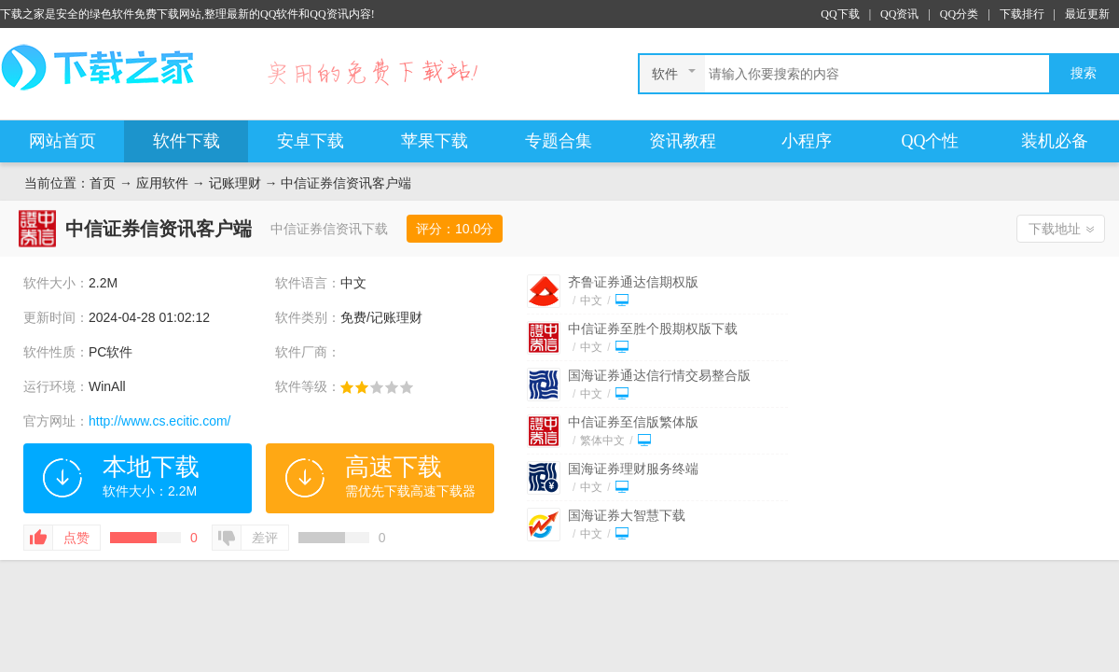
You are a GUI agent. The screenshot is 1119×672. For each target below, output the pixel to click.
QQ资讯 (899, 14)
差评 (265, 537)
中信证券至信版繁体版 (633, 421)
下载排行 (1022, 14)
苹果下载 (434, 141)
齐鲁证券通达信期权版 (633, 281)
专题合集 (558, 141)
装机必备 (1054, 141)
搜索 (1084, 73)
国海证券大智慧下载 (626, 515)
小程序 (806, 141)
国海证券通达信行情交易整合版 (659, 375)
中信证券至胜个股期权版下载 (653, 328)
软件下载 (186, 141)
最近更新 (1087, 14)
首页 (103, 182)
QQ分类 (959, 14)
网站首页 (62, 141)
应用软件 (162, 182)
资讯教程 (682, 141)
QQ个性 (931, 141)
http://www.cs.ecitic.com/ (159, 420)
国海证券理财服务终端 (633, 468)
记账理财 (235, 182)
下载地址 (1055, 228)
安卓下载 (310, 141)
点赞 (76, 537)
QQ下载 (840, 14)
